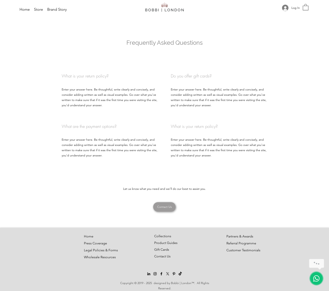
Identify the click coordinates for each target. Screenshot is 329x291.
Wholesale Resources (94, 257)
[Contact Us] (164, 207)
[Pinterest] (174, 274)
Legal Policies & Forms (94, 250)
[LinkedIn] (149, 274)
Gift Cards (161, 250)
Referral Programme (236, 243)
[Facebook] (161, 274)
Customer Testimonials (236, 250)
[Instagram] (155, 274)
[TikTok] (180, 274)
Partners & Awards (236, 236)
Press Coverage (94, 243)
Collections (162, 236)
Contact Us (162, 256)
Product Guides (164, 243)
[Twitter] (168, 274)
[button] (305, 7)
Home (88, 236)
